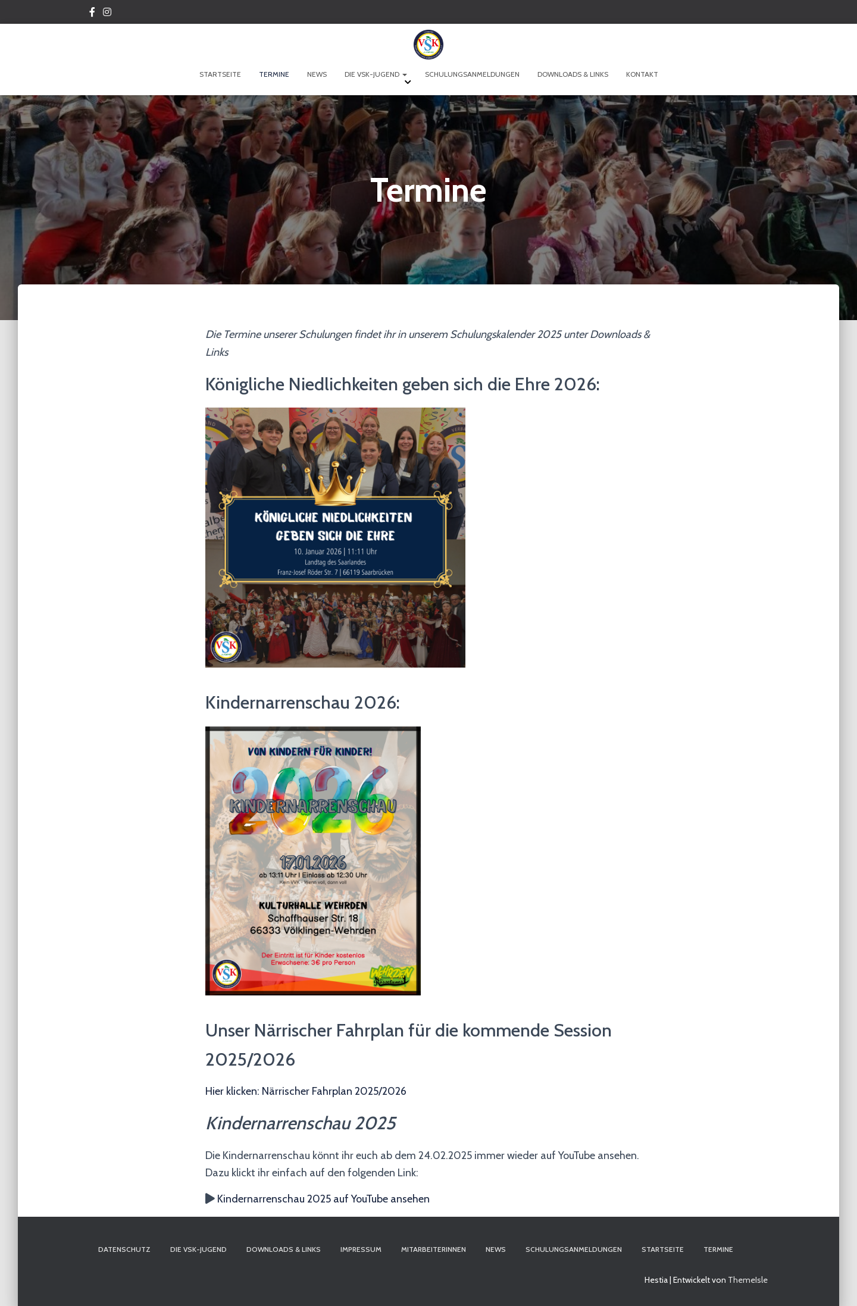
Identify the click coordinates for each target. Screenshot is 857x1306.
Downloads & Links (572, 74)
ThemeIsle (748, 1279)
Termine (274, 74)
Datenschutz (124, 1249)
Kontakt (642, 74)
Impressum (360, 1249)
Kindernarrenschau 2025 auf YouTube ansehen (323, 1198)
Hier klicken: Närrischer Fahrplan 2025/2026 (305, 1091)
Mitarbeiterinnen (433, 1249)
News (317, 74)
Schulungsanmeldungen (472, 74)
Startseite (220, 74)
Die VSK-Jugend (376, 74)
